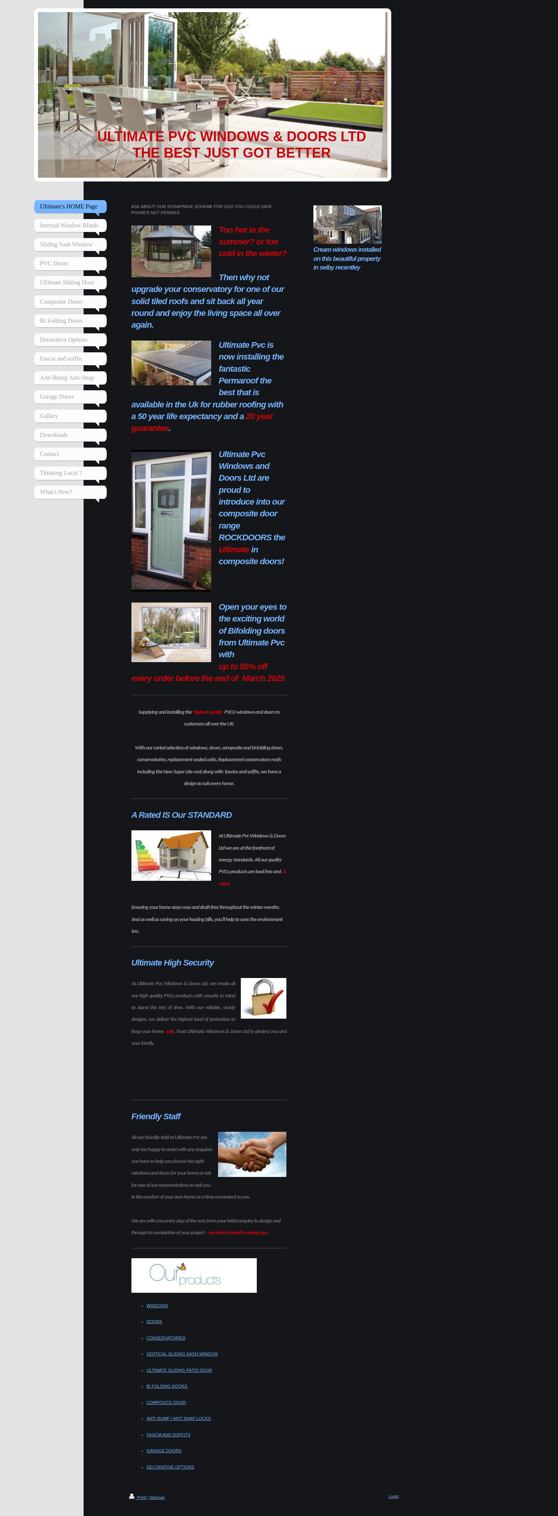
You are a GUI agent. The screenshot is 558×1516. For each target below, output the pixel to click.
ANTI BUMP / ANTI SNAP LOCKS (179, 1418)
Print (138, 1497)
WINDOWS (157, 1305)
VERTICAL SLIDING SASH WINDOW (182, 1354)
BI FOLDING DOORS (167, 1386)
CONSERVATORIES (166, 1338)
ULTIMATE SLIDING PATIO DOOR (179, 1370)
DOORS (154, 1321)
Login (394, 1496)
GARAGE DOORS (164, 1450)
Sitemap (157, 1497)
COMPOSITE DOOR (166, 1402)
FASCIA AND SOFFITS (169, 1434)
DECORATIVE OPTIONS (170, 1467)
